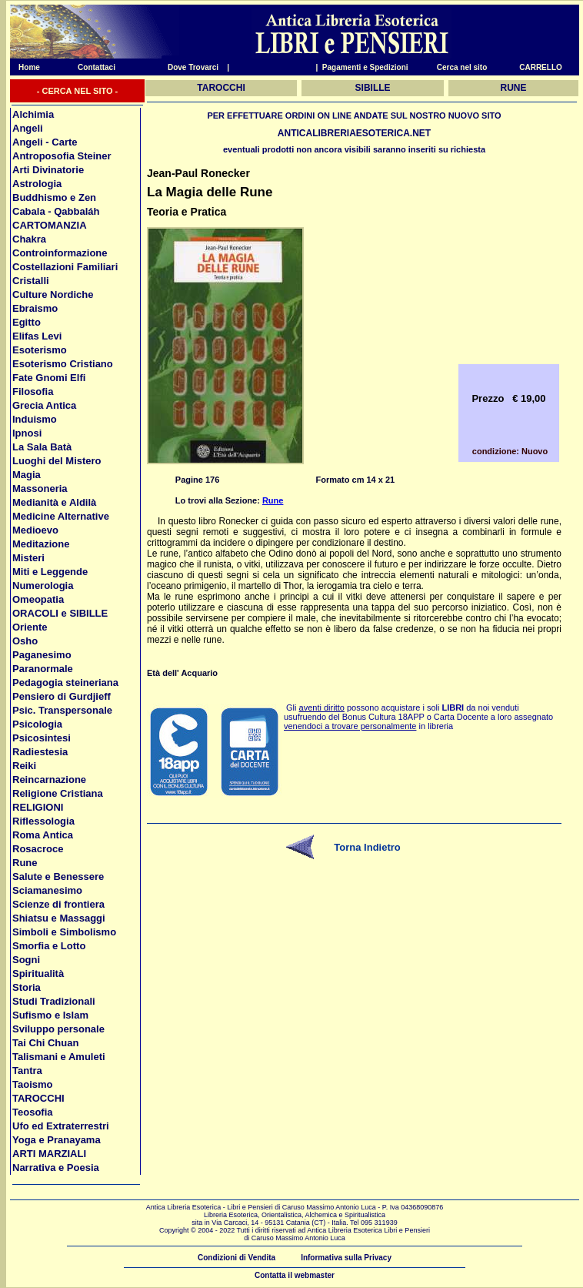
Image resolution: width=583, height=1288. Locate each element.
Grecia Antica (44, 405)
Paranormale (42, 668)
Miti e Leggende (50, 571)
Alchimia (33, 114)
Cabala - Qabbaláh (55, 211)
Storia (26, 987)
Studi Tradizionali (53, 1001)
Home (25, 67)
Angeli (27, 128)
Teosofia (32, 1112)
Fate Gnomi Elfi (48, 377)
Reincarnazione (49, 779)
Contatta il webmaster (295, 1275)
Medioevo (35, 530)
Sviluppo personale (58, 1029)
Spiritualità (38, 973)
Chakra (29, 239)
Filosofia (32, 391)
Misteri (28, 558)
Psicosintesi (41, 738)
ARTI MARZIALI (49, 1153)
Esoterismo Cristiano (62, 364)
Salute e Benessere (58, 876)
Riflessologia (43, 821)
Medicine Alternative (60, 516)
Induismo (34, 419)
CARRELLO (540, 67)
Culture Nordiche (52, 294)
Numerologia (42, 585)
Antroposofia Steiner (62, 156)
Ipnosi (27, 433)
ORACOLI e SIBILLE (60, 613)
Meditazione (40, 544)
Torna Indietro (367, 847)
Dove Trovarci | (198, 67)
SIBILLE (373, 87)
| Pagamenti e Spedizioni (361, 67)
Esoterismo (39, 350)
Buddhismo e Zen (54, 197)
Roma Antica (42, 835)
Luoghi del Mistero (57, 461)
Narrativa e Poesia (55, 1167)
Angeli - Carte (45, 142)
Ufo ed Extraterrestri (60, 1126)
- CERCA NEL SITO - (77, 90)
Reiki (24, 765)
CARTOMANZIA (49, 225)
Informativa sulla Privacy (346, 1257)
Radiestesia (40, 752)
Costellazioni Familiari (65, 267)
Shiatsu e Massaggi (58, 918)
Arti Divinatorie (48, 170)
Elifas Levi (37, 336)
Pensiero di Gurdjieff (61, 696)
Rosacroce (37, 849)
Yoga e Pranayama (56, 1140)
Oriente (30, 627)
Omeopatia (38, 599)
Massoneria (40, 488)
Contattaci (96, 67)
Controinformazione (60, 253)
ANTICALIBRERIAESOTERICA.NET (354, 133)
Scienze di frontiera (58, 904)
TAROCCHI (38, 1098)
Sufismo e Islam (50, 1015)
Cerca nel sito (462, 67)
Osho (25, 641)
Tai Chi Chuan (45, 1043)
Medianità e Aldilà (54, 502)
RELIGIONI (37, 807)
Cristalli (30, 280)
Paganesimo (42, 655)
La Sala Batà (42, 447)
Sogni (26, 959)
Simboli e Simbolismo (64, 932)
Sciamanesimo (47, 890)
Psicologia (37, 724)
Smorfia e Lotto (48, 946)
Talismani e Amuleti (58, 1056)
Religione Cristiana (57, 793)
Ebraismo (35, 308)
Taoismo (32, 1084)
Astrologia (37, 183)
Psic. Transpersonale (62, 710)
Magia (26, 474)
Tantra (27, 1070)
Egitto (26, 322)
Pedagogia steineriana (65, 682)
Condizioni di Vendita (236, 1257)
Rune (25, 862)
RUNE (514, 87)
